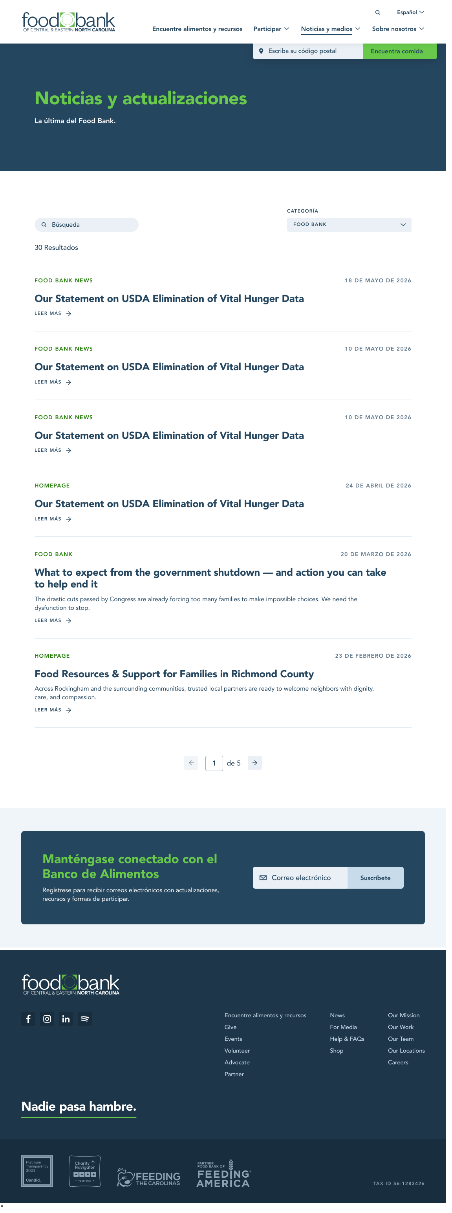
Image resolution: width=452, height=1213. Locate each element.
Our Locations (406, 1051)
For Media (343, 1027)
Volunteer (237, 1051)
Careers (398, 1063)
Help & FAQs (347, 1039)
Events (233, 1039)
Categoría (302, 211)
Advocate (237, 1063)
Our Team (401, 1039)
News (337, 1016)
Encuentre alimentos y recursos (265, 1016)
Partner (234, 1074)
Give (231, 1027)
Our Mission (404, 1016)
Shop (336, 1051)
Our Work (401, 1027)
